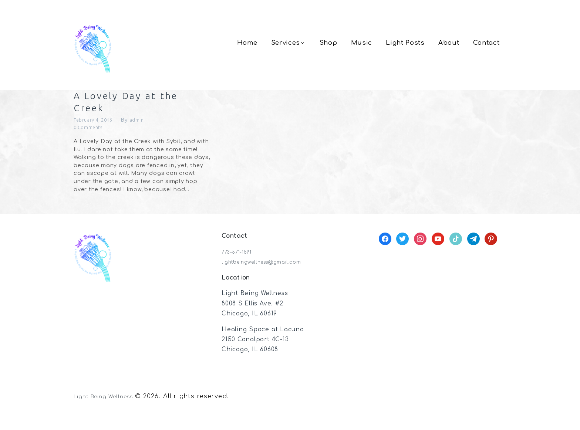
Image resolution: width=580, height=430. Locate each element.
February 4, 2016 (97, 127)
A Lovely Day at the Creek (129, 106)
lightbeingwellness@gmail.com (271, 270)
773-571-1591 (241, 260)
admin (146, 127)
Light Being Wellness (109, 405)
